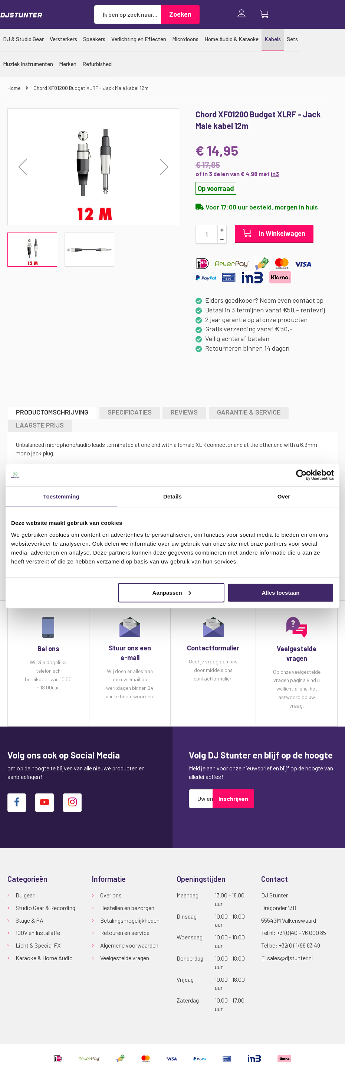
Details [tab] (172, 496)
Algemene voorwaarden (129, 945)
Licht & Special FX (38, 945)
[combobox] (127, 14)
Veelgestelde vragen (124, 957)
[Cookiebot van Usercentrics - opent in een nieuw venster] (301, 475)
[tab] (52, 412)
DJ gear (25, 895)
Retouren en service (125, 932)
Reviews (184, 412)
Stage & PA (29, 920)
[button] (164, 167)
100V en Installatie (38, 932)
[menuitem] (23, 39)
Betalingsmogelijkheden (130, 920)
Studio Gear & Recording (45, 907)
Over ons (111, 895)
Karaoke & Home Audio (44, 957)
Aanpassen (171, 592)
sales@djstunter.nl (290, 957)
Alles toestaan (281, 592)
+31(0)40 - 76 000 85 (301, 932)
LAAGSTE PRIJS (40, 425)
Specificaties (130, 412)
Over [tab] (283, 496)
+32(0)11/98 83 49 (299, 945)
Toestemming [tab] (61, 496)
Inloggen (243, 14)
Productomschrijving (52, 412)
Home (14, 88)
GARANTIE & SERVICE (248, 412)
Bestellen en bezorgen (127, 907)
